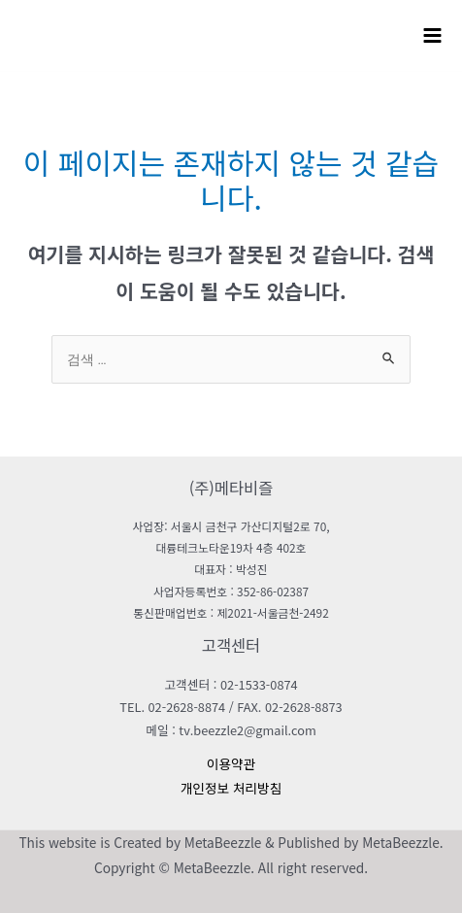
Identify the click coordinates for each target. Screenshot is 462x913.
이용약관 (231, 763)
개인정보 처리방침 (231, 787)
